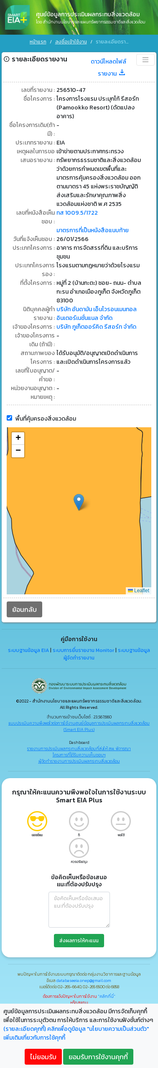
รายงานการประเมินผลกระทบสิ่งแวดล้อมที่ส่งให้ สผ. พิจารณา (79, 747)
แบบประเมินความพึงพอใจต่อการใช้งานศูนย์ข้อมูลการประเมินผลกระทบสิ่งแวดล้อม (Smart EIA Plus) (79, 725)
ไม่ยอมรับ (43, 1057)
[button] (79, 501)
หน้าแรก (38, 42)
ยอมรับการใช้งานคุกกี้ (98, 1057)
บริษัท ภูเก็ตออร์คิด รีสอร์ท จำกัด (96, 325)
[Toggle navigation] (145, 58)
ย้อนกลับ (24, 608)
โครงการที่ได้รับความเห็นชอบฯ (79, 754)
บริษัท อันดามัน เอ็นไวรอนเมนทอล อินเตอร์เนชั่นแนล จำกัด (96, 312)
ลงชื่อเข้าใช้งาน (71, 42)
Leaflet (138, 589)
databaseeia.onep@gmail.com (83, 979)
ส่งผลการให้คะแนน (79, 939)
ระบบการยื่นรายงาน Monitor (83, 649)
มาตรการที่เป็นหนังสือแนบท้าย (92, 229)
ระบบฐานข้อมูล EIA (28, 649)
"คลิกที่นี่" (106, 995)
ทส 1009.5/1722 (77, 211)
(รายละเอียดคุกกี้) (24, 1029)
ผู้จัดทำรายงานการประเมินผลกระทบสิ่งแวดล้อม (79, 760)
